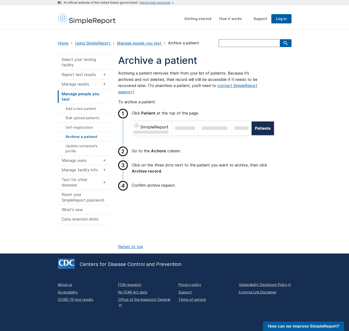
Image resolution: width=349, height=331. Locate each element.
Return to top (130, 247)
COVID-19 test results (75, 299)
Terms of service (192, 299)
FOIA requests (129, 284)
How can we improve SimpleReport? (303, 326)
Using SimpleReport (93, 43)
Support (185, 292)
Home (63, 43)
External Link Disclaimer (258, 292)
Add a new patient (81, 108)
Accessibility (68, 292)
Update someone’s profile (81, 148)
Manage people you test (139, 43)
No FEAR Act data (132, 292)
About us (65, 284)
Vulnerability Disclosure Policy (263, 284)
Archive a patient (81, 136)
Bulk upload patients (83, 118)
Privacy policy (190, 284)
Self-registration (79, 127)
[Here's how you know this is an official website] (155, 2)
